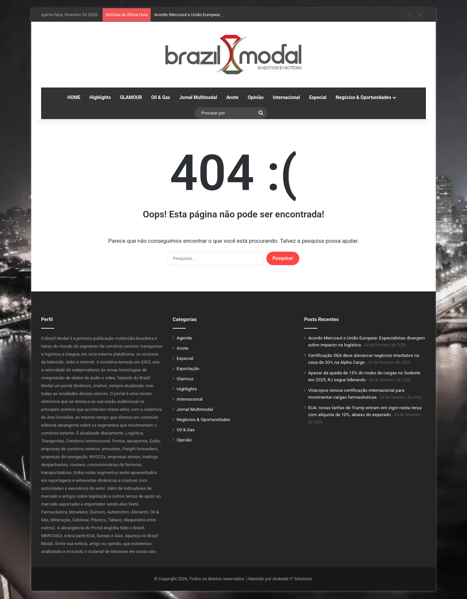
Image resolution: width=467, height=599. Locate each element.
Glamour (185, 378)
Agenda (184, 337)
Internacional (286, 97)
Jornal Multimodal (198, 97)
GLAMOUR (131, 97)
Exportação (188, 368)
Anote (232, 97)
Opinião (255, 97)
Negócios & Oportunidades (363, 97)
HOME (74, 97)
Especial (318, 97)
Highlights (100, 97)
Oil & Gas (160, 97)
